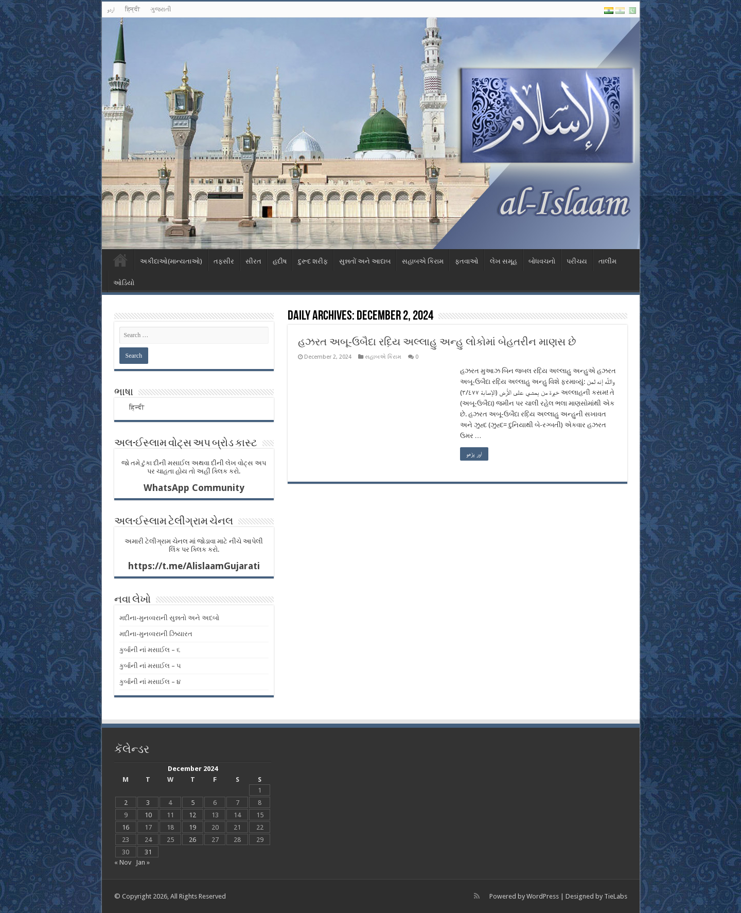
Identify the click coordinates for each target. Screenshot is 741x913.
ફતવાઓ (467, 261)
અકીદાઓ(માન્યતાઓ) (171, 261)
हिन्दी (132, 9)
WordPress (542, 896)
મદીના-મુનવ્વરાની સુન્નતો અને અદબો (169, 618)
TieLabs (615, 896)
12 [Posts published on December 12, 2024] (192, 815)
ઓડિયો (123, 283)
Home (120, 260)
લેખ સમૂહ (503, 261)
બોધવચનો (541, 261)
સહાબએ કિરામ (423, 261)
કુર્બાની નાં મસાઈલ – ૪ (150, 682)
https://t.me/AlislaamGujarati (194, 565)
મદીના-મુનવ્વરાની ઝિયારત (155, 634)
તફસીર (224, 261)
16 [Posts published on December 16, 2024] (125, 827)
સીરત (253, 261)
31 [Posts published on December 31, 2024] (148, 852)
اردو (111, 9)
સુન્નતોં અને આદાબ (365, 261)
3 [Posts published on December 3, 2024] (148, 802)
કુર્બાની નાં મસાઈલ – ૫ (150, 666)
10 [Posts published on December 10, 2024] (148, 815)
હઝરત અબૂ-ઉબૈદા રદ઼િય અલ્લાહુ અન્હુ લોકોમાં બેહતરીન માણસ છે (437, 342)
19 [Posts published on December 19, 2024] (192, 827)
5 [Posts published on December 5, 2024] (193, 802)
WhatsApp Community (194, 487)
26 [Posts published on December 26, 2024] (192, 840)
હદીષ (280, 261)
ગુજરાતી (160, 9)
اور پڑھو (474, 454)
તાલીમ (607, 261)
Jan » (143, 862)
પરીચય (577, 261)
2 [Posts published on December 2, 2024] (126, 802)
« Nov (122, 862)
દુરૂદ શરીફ (313, 261)
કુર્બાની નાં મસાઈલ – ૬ (149, 650)
